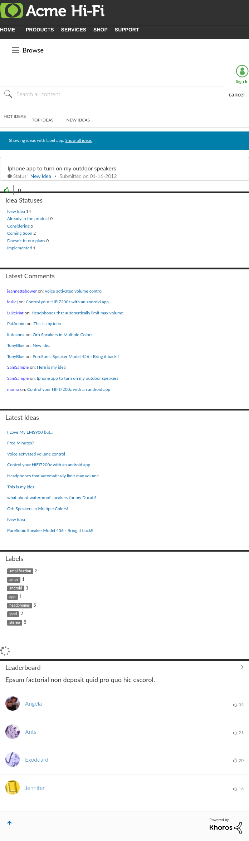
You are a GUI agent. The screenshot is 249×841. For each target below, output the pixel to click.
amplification (20, 571)
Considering (19, 226)
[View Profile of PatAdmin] (16, 323)
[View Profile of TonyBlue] (16, 345)
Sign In (242, 81)
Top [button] (9, 822)
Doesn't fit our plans (26, 240)
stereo (14, 622)
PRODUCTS (40, 30)
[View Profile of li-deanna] (16, 334)
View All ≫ (124, 667)
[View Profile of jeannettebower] (22, 291)
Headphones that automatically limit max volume (77, 312)
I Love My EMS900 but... (30, 432)
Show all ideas (78, 140)
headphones (19, 605)
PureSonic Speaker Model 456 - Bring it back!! (76, 356)
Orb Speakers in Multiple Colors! (63, 334)
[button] (7, 190)
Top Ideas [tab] (42, 120)
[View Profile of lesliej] (12, 301)
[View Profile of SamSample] (18, 367)
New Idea (40, 176)
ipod (13, 614)
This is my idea (47, 323)
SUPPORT (127, 30)
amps (13, 579)
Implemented (20, 247)
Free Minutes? (20, 443)
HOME (7, 30)
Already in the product (28, 218)
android (15, 588)
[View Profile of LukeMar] (15, 312)
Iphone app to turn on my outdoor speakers (62, 168)
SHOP (100, 30)
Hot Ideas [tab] (15, 116)
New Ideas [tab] (78, 120)
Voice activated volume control (74, 291)
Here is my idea (51, 367)
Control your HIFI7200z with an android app (67, 301)
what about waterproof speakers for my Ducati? (52, 497)
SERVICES (74, 30)
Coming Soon (20, 233)
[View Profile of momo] (13, 389)
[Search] (112, 94)
